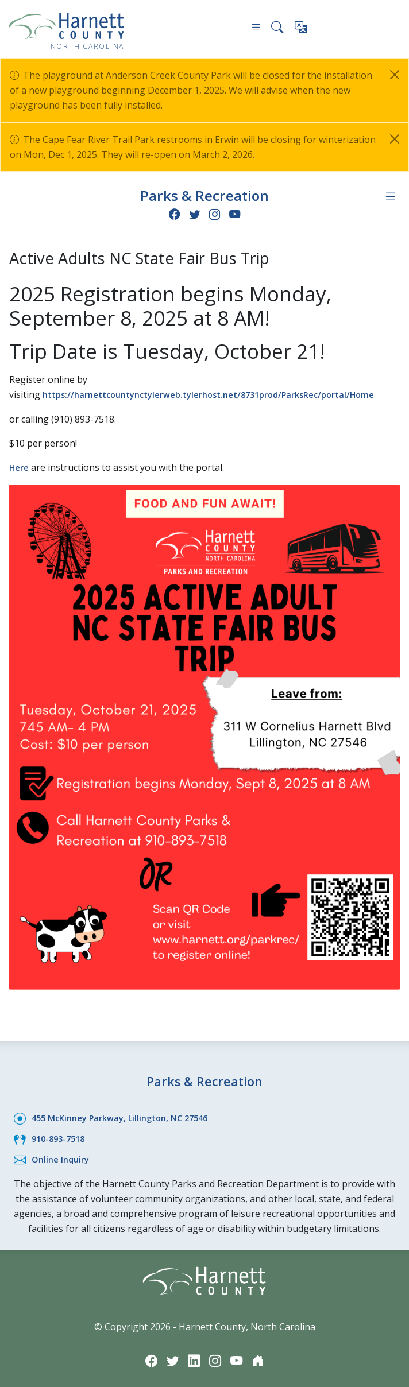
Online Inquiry (63, 1155)
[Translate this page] (301, 30)
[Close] (394, 75)
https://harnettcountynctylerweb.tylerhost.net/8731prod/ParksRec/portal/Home (226, 393)
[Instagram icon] (215, 213)
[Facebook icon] (171, 213)
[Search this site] (276, 29)
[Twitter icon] (193, 213)
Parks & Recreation (204, 195)
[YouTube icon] (237, 213)
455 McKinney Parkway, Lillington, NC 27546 (128, 1115)
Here (20, 465)
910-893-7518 (61, 1135)
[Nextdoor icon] (262, 1356)
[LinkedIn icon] (193, 1356)
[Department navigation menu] (390, 195)
